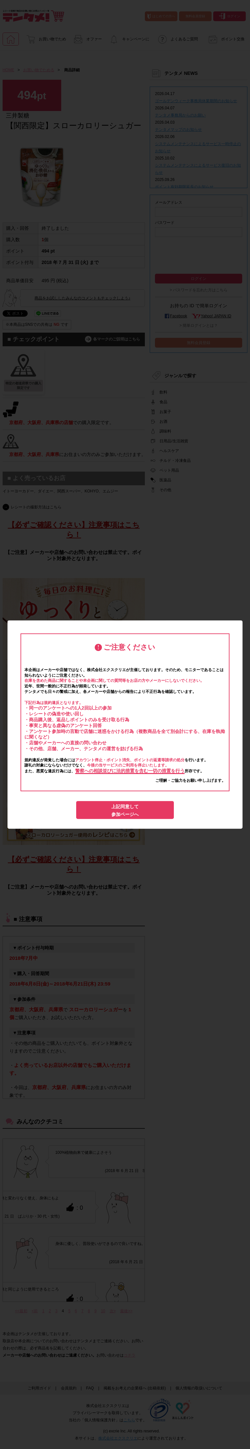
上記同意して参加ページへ (125, 810)
